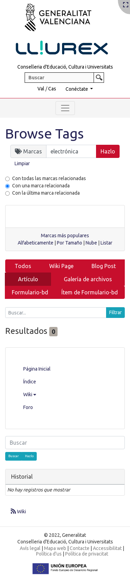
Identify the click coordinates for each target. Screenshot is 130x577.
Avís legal (30, 548)
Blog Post (104, 266)
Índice (29, 381)
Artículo (28, 279)
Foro (28, 407)
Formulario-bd (30, 292)
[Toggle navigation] (65, 108)
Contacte (79, 548)
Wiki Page (61, 266)
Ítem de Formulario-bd (89, 292)
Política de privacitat (86, 554)
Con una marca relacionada (41, 185)
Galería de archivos (88, 279)
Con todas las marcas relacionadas (49, 178)
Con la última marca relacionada (46, 193)
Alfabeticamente (35, 243)
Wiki (29, 394)
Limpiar (22, 163)
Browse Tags (44, 133)
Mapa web (55, 548)
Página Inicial (37, 369)
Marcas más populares (65, 235)
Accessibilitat (107, 548)
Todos (23, 266)
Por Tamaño (69, 243)
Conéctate (77, 89)
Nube (91, 243)
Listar (106, 243)
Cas (52, 88)
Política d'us (49, 554)
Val (40, 88)
